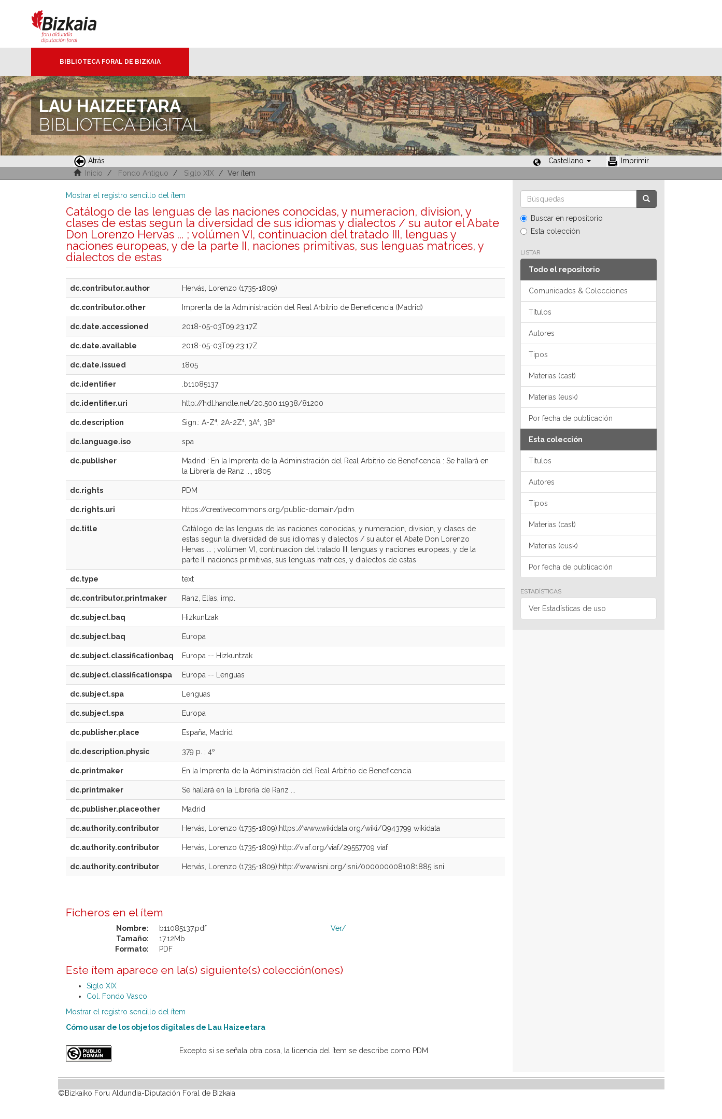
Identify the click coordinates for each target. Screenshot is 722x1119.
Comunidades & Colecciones (578, 291)
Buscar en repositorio (561, 218)
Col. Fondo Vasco (117, 996)
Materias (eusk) (553, 397)
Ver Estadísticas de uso (567, 608)
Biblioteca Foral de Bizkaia (110, 61)
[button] (570, 160)
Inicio (94, 173)
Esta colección (550, 231)
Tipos (538, 354)
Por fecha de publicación (571, 418)
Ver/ (338, 928)
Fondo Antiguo (143, 173)
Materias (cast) (552, 376)
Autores (542, 333)
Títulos (540, 312)
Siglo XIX (199, 173)
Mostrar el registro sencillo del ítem (126, 195)
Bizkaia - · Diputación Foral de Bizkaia (75, 24)
